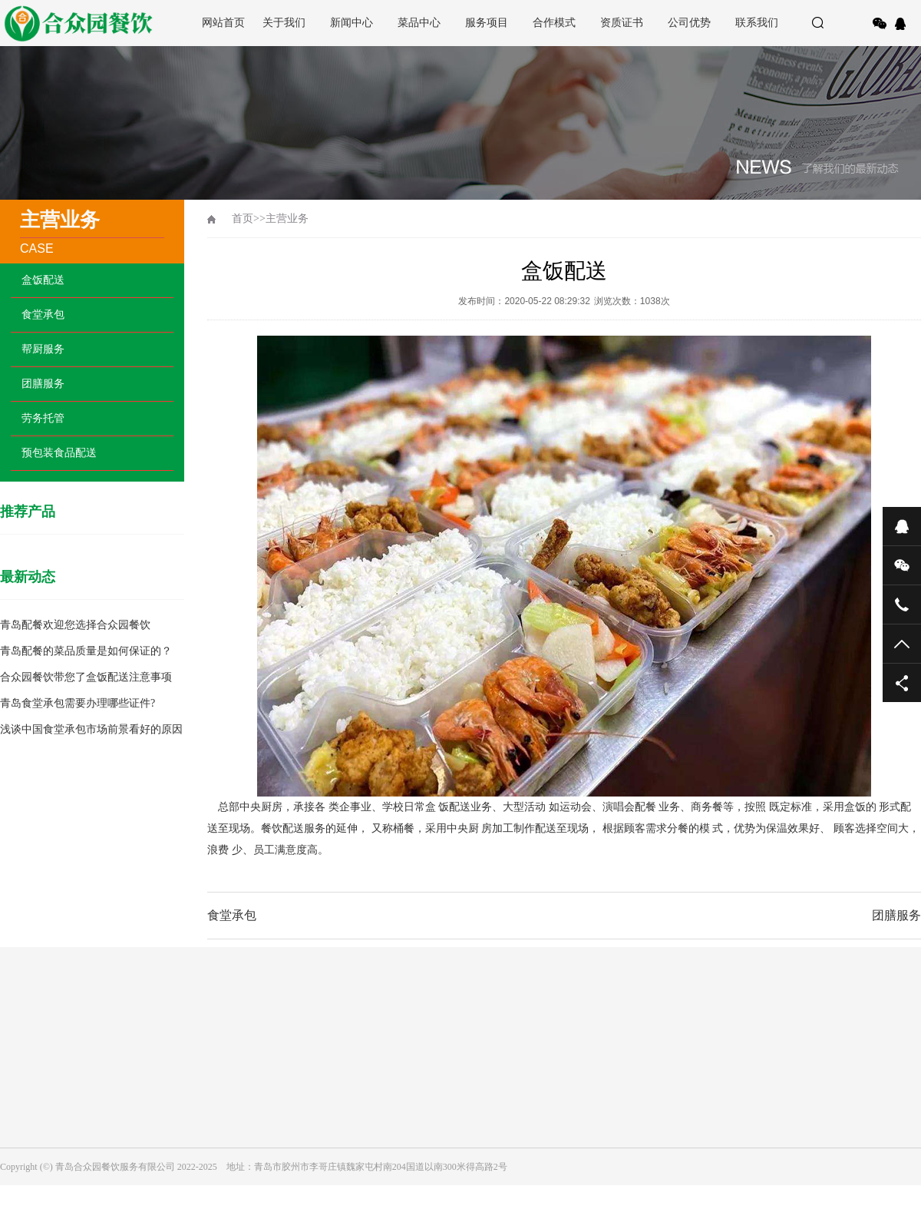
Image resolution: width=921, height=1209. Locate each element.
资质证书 (621, 22)
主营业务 (287, 218)
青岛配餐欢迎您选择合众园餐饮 (75, 625)
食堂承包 (42, 314)
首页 (242, 218)
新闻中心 (351, 22)
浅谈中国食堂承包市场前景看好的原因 (91, 729)
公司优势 (689, 22)
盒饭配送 (42, 280)
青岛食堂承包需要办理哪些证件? (77, 703)
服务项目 (486, 22)
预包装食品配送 (59, 453)
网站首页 (223, 22)
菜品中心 (419, 22)
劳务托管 (42, 418)
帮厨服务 (42, 349)
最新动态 (27, 577)
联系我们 (756, 22)
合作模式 (554, 22)
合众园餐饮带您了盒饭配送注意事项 (86, 677)
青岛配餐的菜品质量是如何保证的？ (86, 651)
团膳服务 (42, 383)
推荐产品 (27, 511)
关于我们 (283, 22)
